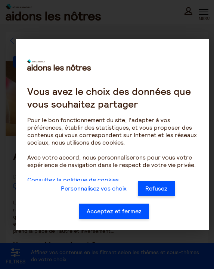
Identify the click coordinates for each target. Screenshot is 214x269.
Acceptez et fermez (114, 211)
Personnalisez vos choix (94, 188)
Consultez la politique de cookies (73, 180)
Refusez (156, 188)
